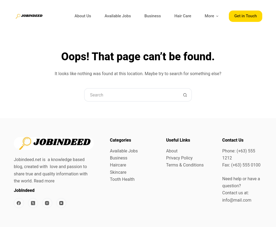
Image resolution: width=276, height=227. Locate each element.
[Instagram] (47, 203)
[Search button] (185, 95)
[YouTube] (61, 203)
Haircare (118, 165)
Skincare (118, 172)
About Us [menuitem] (83, 16)
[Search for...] (131, 95)
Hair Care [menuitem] (182, 16)
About (172, 150)
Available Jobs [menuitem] (118, 16)
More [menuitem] (212, 16)
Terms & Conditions (185, 165)
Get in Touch (245, 16)
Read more (44, 180)
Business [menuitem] (152, 16)
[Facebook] (19, 203)
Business (118, 158)
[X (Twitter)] (33, 203)
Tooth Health (122, 179)
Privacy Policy (179, 158)
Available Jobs (124, 150)
